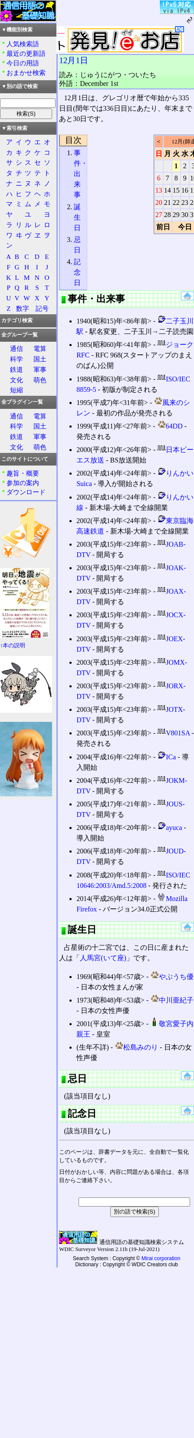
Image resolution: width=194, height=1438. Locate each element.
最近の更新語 (26, 53)
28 (167, 214)
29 (176, 214)
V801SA (173, 733)
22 (176, 202)
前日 (163, 227)
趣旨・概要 (23, 473)
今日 (185, 227)
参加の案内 (23, 482)
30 (184, 214)
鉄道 (16, 369)
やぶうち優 (172, 976)
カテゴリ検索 (17, 320)
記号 (42, 308)
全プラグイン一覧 (22, 402)
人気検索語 (23, 44)
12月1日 (73, 60)
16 (184, 190)
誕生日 (77, 217)
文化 (16, 380)
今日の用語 (23, 63)
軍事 (39, 369)
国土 (39, 359)
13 (158, 190)
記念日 (77, 272)
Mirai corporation (160, 1258)
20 (158, 202)
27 (158, 214)
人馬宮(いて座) (103, 958)
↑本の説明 (12, 646)
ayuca (169, 827)
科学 (16, 359)
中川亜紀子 (172, 1000)
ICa (166, 757)
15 (176, 190)
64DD (170, 426)
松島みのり (136, 1047)
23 (184, 202)
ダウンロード (26, 492)
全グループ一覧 (19, 334)
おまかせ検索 (26, 72)
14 (167, 190)
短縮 (16, 390)
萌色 (39, 380)
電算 (39, 348)
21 (167, 202)
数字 (22, 308)
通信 (16, 348)
